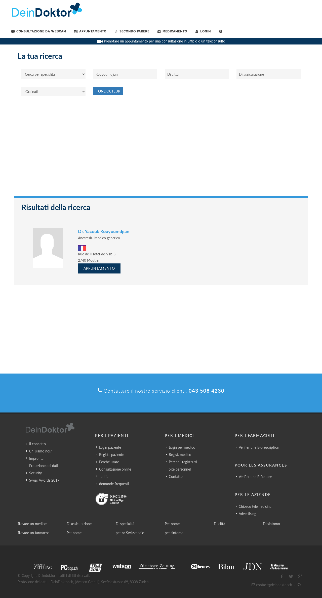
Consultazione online (115, 469)
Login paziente (110, 447)
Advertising (247, 514)
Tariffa (103, 476)
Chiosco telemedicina (255, 506)
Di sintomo (271, 524)
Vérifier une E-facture (255, 477)
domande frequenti (114, 484)
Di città (219, 524)
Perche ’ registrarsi (183, 462)
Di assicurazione (79, 524)
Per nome (172, 524)
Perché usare (109, 462)
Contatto (176, 476)
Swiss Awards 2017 (44, 480)
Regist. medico (180, 454)
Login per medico (182, 447)
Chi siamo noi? (40, 451)
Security (35, 473)
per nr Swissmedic (130, 533)
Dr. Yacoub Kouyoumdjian (103, 231)
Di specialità (125, 524)
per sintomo (174, 533)
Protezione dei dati (43, 466)
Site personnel (180, 469)
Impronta (36, 458)
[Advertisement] (161, 148)
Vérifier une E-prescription (259, 447)
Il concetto (37, 444)
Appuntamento (99, 268)
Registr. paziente (111, 454)
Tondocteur (108, 91)
